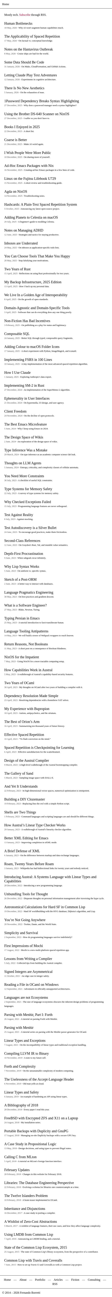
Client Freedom (15, 411)
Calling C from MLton (20, 1157)
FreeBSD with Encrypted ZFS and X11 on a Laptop (41, 1118)
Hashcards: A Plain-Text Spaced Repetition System (40, 204)
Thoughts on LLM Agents (22, 463)
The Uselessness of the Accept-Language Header (39, 1079)
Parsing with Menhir (18, 1028)
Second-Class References (22, 541)
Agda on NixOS (15, 191)
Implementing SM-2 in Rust (24, 385)
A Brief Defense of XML (22, 851)
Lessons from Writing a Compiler (28, 959)
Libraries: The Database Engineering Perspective (39, 1183)
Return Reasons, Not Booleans (26, 644)
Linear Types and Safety (21, 1092)
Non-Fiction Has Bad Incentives (27, 321)
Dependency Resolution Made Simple (31, 696)
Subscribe (24, 14)
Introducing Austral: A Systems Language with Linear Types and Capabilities (50, 879)
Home (5, 4)
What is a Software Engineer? (25, 605)
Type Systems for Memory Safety (28, 489)
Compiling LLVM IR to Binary (26, 1053)
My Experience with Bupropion (26, 709)
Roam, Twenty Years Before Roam (29, 864)
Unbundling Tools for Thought (26, 894)
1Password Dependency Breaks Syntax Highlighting (41, 101)
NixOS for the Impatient (21, 657)
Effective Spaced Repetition (24, 735)
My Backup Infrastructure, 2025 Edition (33, 282)
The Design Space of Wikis (23, 437)
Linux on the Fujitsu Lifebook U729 (30, 179)
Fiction (75, 1279)
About (22, 1279)
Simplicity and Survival (21, 933)
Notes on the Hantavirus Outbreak (28, 49)
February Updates (17, 1170)
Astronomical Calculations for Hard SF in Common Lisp (44, 907)
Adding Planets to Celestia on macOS (31, 217)
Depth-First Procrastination (23, 554)
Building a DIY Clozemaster (24, 799)
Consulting (94, 1279)
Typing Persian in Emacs (22, 618)
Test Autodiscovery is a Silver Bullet (30, 528)
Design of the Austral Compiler (26, 760)
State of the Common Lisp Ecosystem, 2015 (35, 1247)
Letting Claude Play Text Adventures (30, 75)
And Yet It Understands (21, 786)
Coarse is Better (15, 140)
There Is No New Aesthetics (24, 88)
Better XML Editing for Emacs (26, 838)
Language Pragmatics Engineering (28, 592)
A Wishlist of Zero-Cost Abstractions (30, 1221)
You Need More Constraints (24, 476)
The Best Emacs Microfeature (25, 424)
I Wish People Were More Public (27, 153)
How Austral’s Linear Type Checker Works (35, 825)
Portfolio (40, 1279)
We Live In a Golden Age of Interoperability (36, 295)
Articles (58, 1279)
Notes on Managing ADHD (23, 230)
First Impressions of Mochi (23, 946)
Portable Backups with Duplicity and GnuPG (36, 1131)
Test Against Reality (18, 515)
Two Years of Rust (17, 269)
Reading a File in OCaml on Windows (31, 984)
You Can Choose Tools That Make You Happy (37, 256)
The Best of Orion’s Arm (22, 722)
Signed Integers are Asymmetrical (28, 972)
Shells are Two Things (20, 812)
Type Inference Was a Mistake (25, 450)
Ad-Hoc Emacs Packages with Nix (29, 166)
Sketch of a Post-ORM (20, 579)
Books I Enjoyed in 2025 (22, 127)
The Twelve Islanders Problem (26, 1196)
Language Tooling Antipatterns (26, 631)
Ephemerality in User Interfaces (27, 398)
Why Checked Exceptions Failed (27, 502)
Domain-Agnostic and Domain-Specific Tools (37, 308)
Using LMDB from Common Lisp (28, 1234)
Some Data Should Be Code (24, 62)
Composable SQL (17, 334)
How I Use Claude (17, 372)
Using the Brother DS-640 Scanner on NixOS (36, 114)
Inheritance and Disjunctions (24, 1209)
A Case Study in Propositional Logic (30, 1144)
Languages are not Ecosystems (26, 997)
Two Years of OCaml (19, 683)
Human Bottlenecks (18, 23)
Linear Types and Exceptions (25, 1040)
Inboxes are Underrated (21, 243)
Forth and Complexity (20, 1066)
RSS (54, 1283)
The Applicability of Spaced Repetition (32, 36)
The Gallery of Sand (18, 773)
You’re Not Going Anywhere (25, 920)
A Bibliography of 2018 (21, 1105)
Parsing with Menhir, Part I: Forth (28, 1015)
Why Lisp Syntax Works (21, 566)
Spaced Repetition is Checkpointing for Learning (39, 747)
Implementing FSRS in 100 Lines (28, 360)
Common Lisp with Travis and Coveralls (33, 1260)
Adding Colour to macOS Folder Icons (32, 347)
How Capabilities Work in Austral (28, 670)
